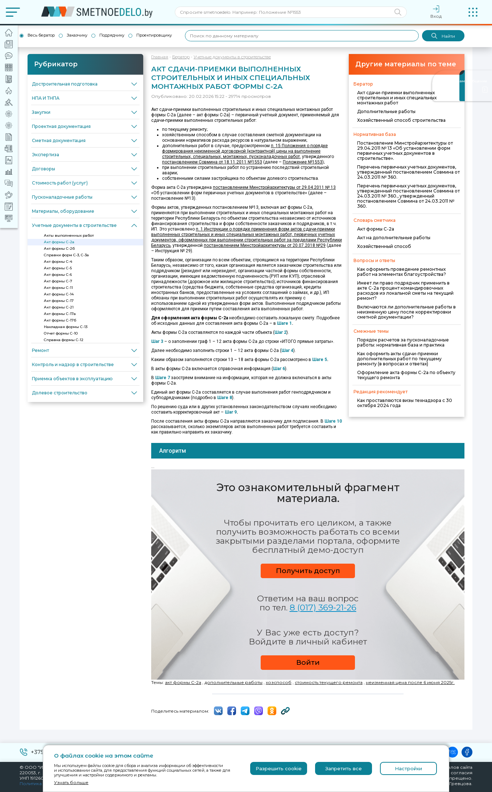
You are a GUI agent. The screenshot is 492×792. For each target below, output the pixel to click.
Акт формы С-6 (58, 274)
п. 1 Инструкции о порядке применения (237, 229)
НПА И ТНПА (45, 98)
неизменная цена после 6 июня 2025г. (410, 682)
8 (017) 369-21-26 (323, 607)
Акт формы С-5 (58, 268)
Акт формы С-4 (58, 261)
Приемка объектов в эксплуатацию (72, 378)
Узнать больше (71, 782)
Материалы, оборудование (63, 211)
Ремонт (40, 350)
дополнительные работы (233, 682)
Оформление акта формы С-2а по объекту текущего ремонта (406, 375)
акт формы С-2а (183, 682)
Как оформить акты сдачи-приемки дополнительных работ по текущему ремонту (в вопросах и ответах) (399, 358)
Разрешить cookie (279, 768)
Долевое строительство (59, 392)
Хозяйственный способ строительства (401, 120)
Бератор (181, 56)
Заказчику (77, 35)
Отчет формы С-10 (61, 333)
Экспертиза (45, 154)
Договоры (43, 168)
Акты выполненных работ (69, 235)
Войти (308, 662)
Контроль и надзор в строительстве (73, 364)
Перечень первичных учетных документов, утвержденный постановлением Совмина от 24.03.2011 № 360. (408, 172)
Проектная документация (61, 126)
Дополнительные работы (386, 111)
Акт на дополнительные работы (393, 237)
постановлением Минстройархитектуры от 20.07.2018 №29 (265, 245)
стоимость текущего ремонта (329, 682)
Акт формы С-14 (59, 294)
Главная (159, 56)
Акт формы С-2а (59, 242)
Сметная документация (59, 140)
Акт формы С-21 (59, 307)
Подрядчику (111, 35)
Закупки (41, 112)
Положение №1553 (302, 162)
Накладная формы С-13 (65, 326)
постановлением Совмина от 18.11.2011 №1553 (212, 162)
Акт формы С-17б (60, 320)
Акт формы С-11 (58, 287)
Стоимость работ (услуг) (60, 183)
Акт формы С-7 (58, 281)
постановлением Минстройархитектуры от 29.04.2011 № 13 (274, 187)
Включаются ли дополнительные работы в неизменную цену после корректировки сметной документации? (406, 312)
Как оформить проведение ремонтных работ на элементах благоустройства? (401, 271)
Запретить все (343, 768)
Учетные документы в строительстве (74, 225)
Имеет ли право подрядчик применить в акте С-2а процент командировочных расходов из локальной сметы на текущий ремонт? (405, 290)
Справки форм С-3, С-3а (66, 255)
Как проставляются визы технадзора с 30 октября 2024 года (404, 403)
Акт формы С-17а (60, 313)
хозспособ (279, 682)
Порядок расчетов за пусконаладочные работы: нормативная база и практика (403, 342)
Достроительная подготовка (65, 84)
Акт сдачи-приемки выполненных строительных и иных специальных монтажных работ (397, 97)
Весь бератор (41, 35)
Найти (443, 36)
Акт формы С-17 (59, 300)
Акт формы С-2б (59, 248)
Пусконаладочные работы (62, 197)
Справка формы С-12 (63, 339)
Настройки (408, 768)
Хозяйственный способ (384, 246)
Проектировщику (154, 35)
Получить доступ (308, 571)
